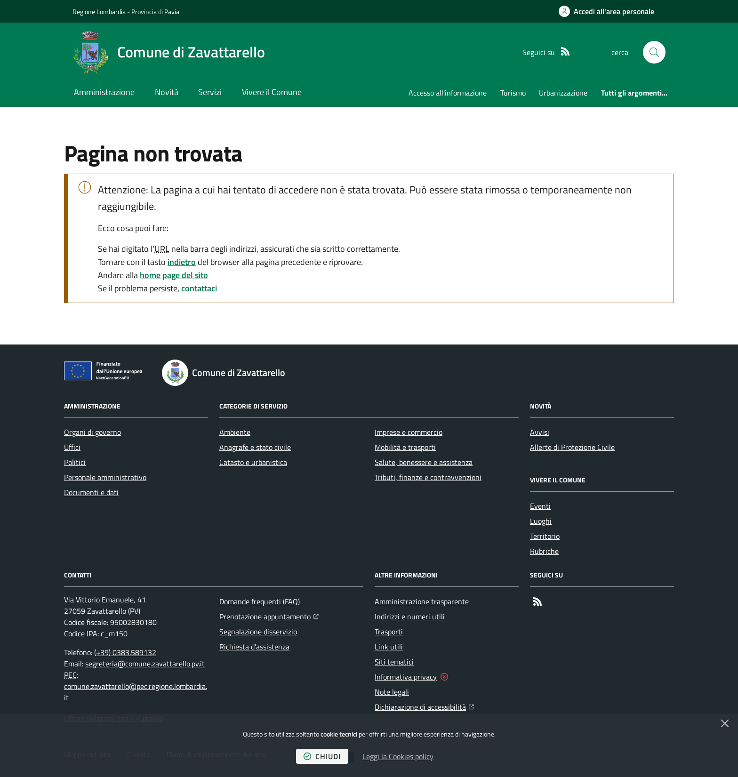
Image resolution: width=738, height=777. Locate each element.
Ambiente (234, 432)
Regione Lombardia (99, 11)
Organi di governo (92, 432)
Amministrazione (104, 92)
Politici (75, 462)
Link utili (389, 646)
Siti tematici (394, 661)
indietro (182, 262)
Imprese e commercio (408, 432)
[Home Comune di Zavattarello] (168, 52)
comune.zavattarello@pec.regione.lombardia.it (135, 692)
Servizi (210, 92)
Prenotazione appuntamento (269, 615)
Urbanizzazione (563, 92)
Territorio (545, 536)
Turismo (513, 92)
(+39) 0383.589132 (125, 652)
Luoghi (541, 521)
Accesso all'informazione (448, 92)
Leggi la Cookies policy (397, 756)
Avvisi (539, 432)
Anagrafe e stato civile (255, 447)
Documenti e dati (91, 492)
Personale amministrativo (105, 477)
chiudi (322, 756)
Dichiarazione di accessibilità (424, 706)
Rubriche (544, 551)
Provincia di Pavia (155, 11)
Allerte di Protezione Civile (572, 447)
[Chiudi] (724, 723)
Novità (166, 92)
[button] (654, 52)
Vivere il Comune (272, 92)
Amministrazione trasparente (422, 601)
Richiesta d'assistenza (254, 646)
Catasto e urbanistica (253, 462)
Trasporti (389, 631)
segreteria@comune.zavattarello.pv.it (145, 663)
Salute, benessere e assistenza (424, 462)
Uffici (72, 447)
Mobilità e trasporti (405, 447)
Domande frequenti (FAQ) (259, 601)
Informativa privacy (406, 676)
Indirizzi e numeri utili (410, 616)
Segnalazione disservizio (258, 631)
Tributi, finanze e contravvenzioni (428, 477)
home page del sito (174, 275)
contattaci (199, 288)
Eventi (540, 506)
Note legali (392, 691)
